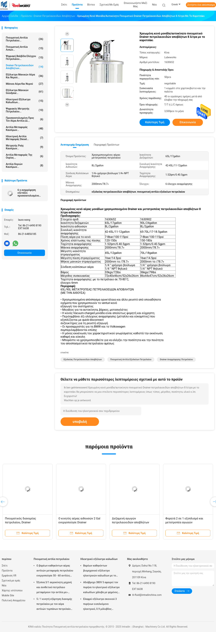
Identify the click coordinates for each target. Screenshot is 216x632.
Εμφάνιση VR (9, 575)
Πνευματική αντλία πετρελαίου (51, 559)
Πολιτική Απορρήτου (13, 600)
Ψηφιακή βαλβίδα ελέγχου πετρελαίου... (24, 57)
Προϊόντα (7, 570)
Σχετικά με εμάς (11, 580)
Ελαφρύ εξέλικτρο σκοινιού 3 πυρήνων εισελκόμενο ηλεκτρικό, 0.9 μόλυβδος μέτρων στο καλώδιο (100, 604)
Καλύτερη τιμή (154, 122)
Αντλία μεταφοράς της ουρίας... (24, 156)
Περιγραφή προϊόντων (106, 144)
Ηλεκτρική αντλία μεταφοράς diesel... (24, 138)
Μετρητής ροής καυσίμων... (24, 147)
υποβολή (80, 421)
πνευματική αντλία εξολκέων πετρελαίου (130, 359)
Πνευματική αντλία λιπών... (24, 48)
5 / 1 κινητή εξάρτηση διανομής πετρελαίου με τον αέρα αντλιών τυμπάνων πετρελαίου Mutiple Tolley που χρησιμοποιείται (54, 604)
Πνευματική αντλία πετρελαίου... (24, 39)
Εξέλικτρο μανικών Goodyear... (24, 91)
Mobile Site (8, 595)
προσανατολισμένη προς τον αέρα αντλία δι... (24, 119)
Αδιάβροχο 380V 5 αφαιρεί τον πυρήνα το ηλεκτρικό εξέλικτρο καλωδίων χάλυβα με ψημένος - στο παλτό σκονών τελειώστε (101, 588)
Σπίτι (5, 565)
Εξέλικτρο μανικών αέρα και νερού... (24, 76)
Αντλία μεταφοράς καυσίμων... (24, 128)
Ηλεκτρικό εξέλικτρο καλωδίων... (24, 101)
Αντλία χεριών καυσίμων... (24, 165)
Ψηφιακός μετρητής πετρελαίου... (24, 110)
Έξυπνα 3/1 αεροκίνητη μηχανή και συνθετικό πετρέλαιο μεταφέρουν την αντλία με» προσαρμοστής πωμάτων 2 (54, 588)
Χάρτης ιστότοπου (12, 590)
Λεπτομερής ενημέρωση (75, 144)
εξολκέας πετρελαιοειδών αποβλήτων (83, 359)
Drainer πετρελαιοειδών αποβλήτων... (24, 67)
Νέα (4, 585)
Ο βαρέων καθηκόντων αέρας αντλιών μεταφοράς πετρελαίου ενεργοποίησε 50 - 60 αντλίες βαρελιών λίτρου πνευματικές (54, 571)
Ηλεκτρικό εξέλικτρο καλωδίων (99, 559)
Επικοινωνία (24, 252)
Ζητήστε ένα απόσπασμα (201, 4)
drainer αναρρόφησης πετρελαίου (176, 359)
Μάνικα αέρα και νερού (24, 84)
